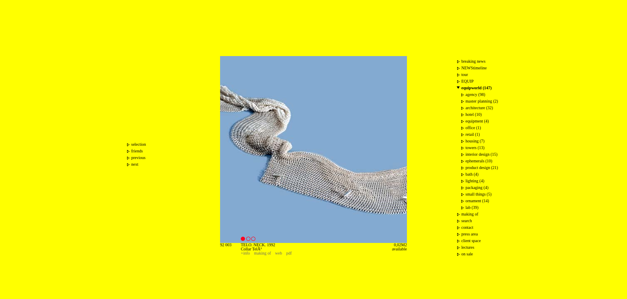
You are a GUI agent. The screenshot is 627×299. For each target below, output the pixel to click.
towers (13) (475, 147)
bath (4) (471, 174)
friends (137, 151)
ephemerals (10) (478, 161)
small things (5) (478, 194)
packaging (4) (476, 187)
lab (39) (471, 207)
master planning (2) (481, 101)
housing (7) (475, 141)
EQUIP (467, 81)
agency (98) (475, 94)
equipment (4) (477, 121)
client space (471, 240)
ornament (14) (477, 201)
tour (464, 74)
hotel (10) (473, 114)
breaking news (473, 61)
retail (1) (472, 134)
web (278, 253)
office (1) (473, 127)
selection (138, 144)
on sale (467, 254)
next (134, 164)
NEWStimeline (474, 68)
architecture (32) (479, 107)
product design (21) (481, 167)
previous (138, 157)
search (466, 220)
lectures (467, 247)
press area (469, 234)
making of (262, 253)
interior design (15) (481, 154)
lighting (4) (474, 181)
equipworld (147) (476, 88)
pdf (288, 253)
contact (467, 227)
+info (245, 253)
